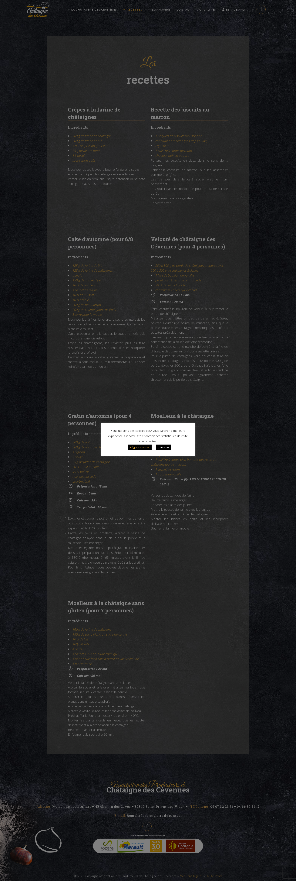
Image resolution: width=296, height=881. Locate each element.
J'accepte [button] (164, 447)
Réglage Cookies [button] (139, 447)
